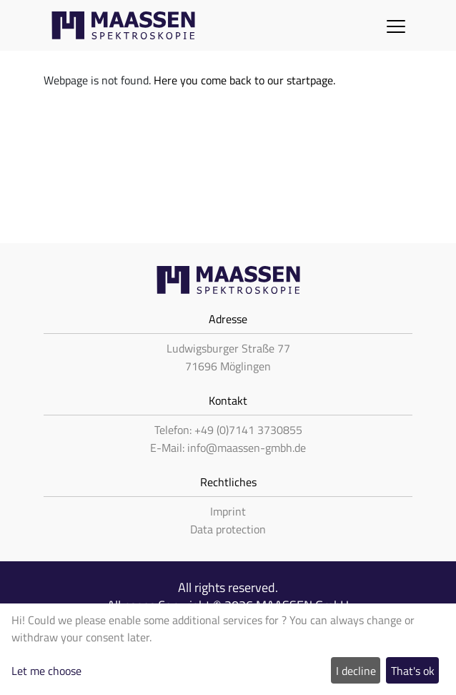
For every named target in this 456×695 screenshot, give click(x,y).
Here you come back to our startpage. (244, 80)
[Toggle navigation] (396, 25)
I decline (356, 670)
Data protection (228, 529)
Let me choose (46, 670)
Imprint (228, 511)
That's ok (413, 670)
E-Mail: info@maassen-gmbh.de (228, 447)
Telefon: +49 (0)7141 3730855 (228, 429)
